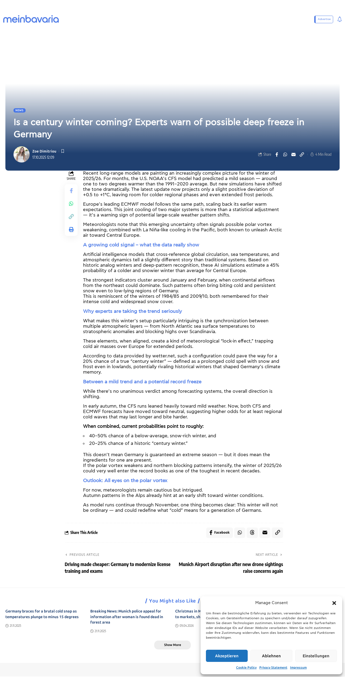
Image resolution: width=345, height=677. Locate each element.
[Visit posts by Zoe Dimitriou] (21, 154)
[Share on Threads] (252, 532)
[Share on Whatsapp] (285, 154)
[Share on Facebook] (277, 154)
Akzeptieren (227, 656)
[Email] (293, 154)
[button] (334, 603)
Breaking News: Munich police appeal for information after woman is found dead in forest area (126, 617)
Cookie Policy (246, 667)
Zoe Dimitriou (44, 151)
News (19, 110)
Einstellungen (316, 656)
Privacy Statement (273, 667)
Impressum (298, 667)
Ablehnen (271, 656)
